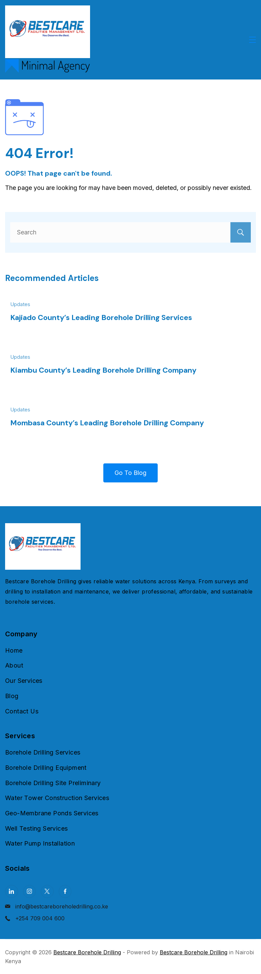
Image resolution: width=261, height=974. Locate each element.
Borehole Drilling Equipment (46, 767)
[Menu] (252, 39)
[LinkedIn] (11, 891)
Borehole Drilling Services (42, 752)
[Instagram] (29, 891)
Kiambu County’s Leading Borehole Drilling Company (103, 370)
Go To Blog (130, 472)
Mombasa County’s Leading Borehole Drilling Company (107, 423)
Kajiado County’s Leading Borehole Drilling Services (101, 317)
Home (14, 650)
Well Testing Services (36, 828)
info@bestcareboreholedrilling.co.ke (61, 906)
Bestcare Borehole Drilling (87, 952)
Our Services (23, 680)
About (14, 665)
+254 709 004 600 (40, 918)
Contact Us (21, 711)
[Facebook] (65, 891)
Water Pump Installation (40, 843)
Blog (12, 695)
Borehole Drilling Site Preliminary (53, 782)
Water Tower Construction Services (57, 797)
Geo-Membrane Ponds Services (52, 813)
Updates (20, 304)
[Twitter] (47, 891)
